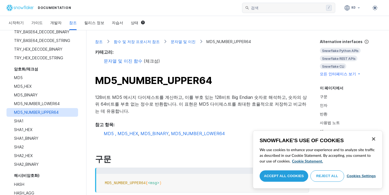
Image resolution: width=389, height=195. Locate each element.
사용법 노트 (330, 122)
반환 (323, 114)
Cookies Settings (361, 176)
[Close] (374, 139)
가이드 (37, 22)
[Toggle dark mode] (375, 7)
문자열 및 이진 (183, 41)
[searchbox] (287, 8)
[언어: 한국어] (352, 7)
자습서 (117, 22)
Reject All (327, 176)
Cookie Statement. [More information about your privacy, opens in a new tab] (307, 161)
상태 (138, 22)
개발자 (56, 22)
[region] (318, 159)
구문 (323, 96)
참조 (73, 22)
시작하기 (16, 22)
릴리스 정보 (94, 22)
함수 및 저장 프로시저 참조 (137, 41)
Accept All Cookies (284, 176)
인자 (323, 105)
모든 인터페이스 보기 (340, 74)
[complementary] (350, 58)
